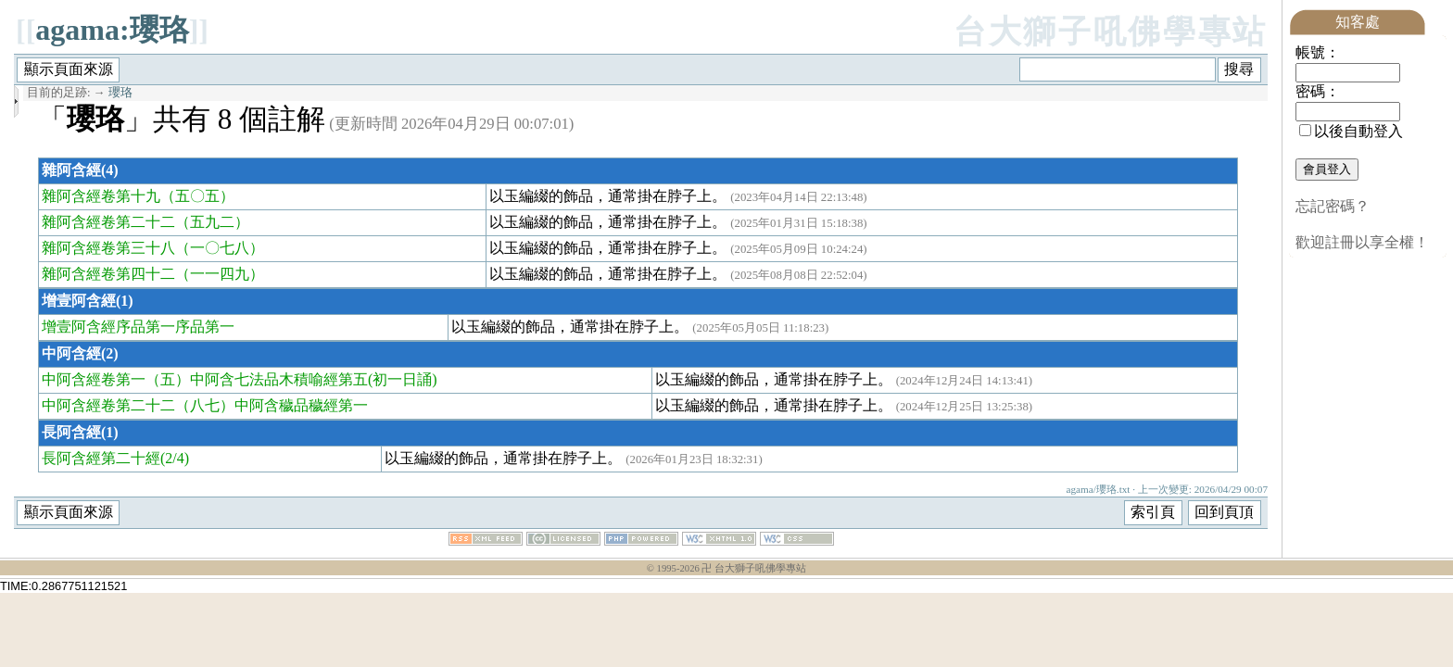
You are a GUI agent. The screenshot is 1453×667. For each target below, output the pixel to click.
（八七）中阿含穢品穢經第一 (271, 405)
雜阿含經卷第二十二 (108, 222)
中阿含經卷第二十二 (108, 405)
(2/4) (174, 458)
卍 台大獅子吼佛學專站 (753, 568)
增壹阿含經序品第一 (108, 326)
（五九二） (212, 222)
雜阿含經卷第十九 (101, 196)
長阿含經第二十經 (101, 458)
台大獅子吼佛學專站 (1111, 32)
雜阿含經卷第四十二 (108, 274)
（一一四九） (219, 274)
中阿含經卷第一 (93, 379)
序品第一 (204, 326)
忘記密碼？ (1332, 206)
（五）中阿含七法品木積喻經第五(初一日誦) (291, 379)
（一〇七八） (219, 248)
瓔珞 (120, 92)
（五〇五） (197, 196)
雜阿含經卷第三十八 (108, 248)
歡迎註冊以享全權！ (1362, 242)
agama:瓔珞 (111, 29)
